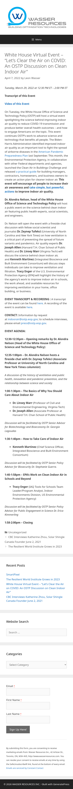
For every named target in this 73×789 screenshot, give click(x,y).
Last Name (13, 714)
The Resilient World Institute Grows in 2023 (35, 546)
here (40, 303)
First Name (14, 700)
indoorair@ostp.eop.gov (23, 319)
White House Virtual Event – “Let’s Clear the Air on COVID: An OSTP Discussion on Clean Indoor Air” (35, 588)
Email (10, 686)
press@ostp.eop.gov (33, 323)
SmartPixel (12, 574)
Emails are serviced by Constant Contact (24, 768)
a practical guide (26, 171)
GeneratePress (61, 784)
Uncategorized (17, 532)
